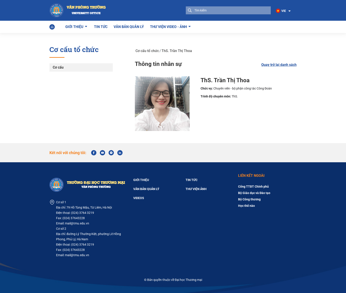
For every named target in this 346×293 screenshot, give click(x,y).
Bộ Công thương (249, 199)
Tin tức (100, 27)
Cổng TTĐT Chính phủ (253, 186)
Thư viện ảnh (196, 189)
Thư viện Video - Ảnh (168, 26)
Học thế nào (246, 205)
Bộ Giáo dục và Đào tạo (254, 193)
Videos (138, 198)
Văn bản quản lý (129, 27)
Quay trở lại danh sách (279, 65)
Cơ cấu (58, 67)
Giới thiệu (74, 26)
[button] (284, 11)
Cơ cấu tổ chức (147, 50)
